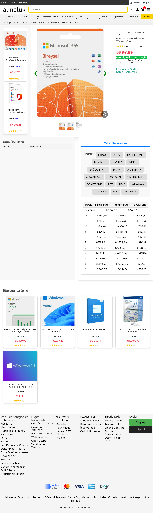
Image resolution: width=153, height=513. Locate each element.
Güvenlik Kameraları (13, 466)
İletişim (23, 2)
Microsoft (18, 66)
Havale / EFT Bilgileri (63, 433)
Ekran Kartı (7, 441)
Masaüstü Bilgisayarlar (10, 18)
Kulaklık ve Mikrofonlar (133, 18)
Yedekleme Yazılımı (38, 446)
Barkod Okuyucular (103, 18)
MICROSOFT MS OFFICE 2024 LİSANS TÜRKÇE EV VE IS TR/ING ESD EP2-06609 (15, 111)
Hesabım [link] (135, 2)
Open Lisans (38, 440)
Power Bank (8, 456)
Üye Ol (141, 429)
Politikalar (100, 497)
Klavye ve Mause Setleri (67, 18)
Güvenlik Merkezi (55, 497)
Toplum (37, 497)
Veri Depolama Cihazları (15, 445)
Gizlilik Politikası (90, 431)
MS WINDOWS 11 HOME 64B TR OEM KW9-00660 (57, 330)
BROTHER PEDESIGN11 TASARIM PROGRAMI (132, 330)
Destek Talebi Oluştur (113, 439)
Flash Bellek (8, 427)
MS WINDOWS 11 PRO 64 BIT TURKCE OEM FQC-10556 (20, 386)
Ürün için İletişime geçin (131, 57)
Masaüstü (6, 423)
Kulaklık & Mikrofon (13, 430)
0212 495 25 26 (8, 2)
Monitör (5, 438)
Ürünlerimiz (63, 420)
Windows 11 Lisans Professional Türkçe (95, 329)
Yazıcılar (55, 17)
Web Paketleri (40, 437)
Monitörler (46, 17)
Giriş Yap (141, 422)
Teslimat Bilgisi (114, 424)
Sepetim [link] (147, 2)
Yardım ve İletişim (131, 497)
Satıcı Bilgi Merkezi (80, 497)
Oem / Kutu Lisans (42, 423)
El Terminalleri (91, 18)
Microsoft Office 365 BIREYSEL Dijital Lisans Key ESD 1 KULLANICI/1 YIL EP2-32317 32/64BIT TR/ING (15, 58)
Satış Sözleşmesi (90, 420)
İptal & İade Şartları (127, 69)
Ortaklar (113, 497)
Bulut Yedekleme (42, 433)
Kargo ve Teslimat (91, 424)
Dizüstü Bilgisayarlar (25, 18)
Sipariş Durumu (114, 420)
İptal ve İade (87, 427)
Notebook (7, 420)
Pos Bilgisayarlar (80, 18)
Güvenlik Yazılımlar (37, 428)
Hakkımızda (63, 427)
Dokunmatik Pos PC (13, 448)
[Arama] (130, 10)
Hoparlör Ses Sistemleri (118, 18)
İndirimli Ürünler (147, 18)
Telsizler (6, 459)
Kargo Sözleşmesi (126, 72)
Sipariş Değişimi (114, 427)
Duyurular (24, 497)
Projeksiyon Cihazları (13, 474)
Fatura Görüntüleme (113, 433)
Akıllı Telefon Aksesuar (14, 452)
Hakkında (10, 497)
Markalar (61, 424)
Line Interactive (10, 463)
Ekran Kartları (37, 18)
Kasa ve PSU (8, 434)
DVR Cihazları (9, 470)
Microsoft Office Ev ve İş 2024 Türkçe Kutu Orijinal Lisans (20, 330)
